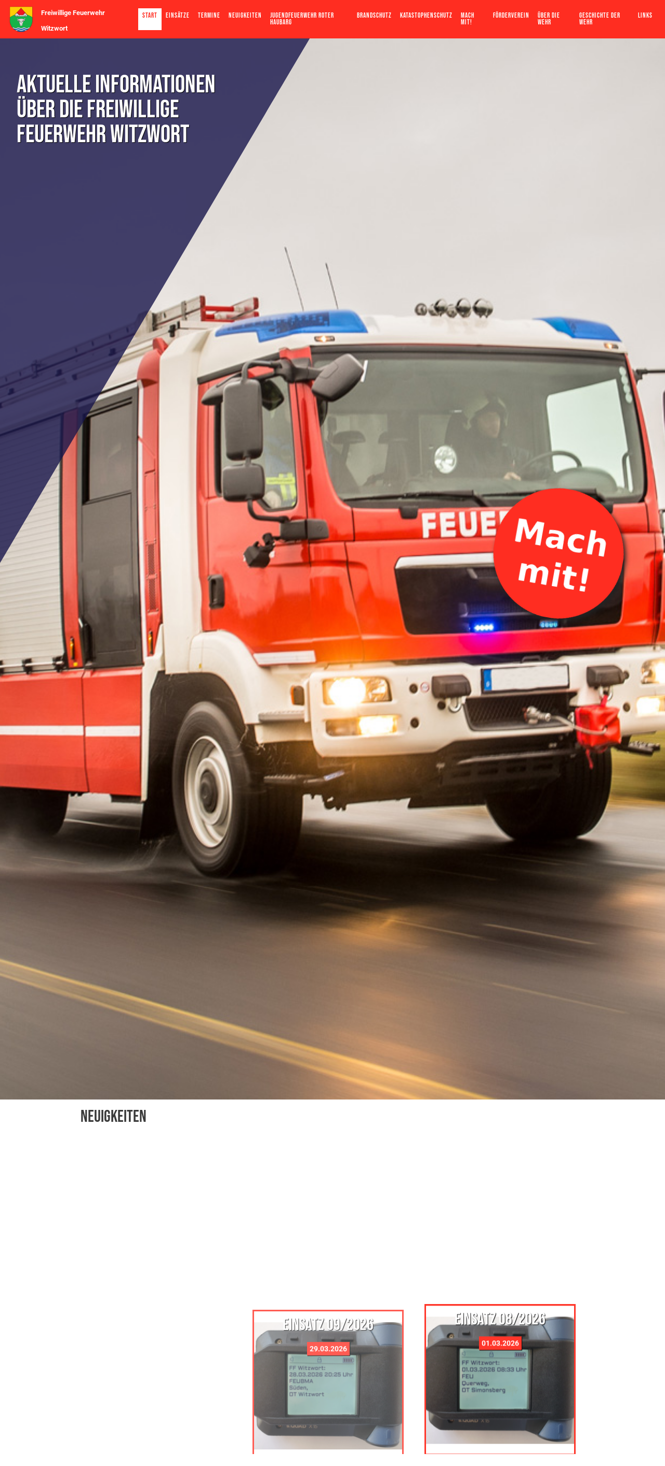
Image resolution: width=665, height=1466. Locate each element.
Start (149, 15)
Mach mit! (467, 18)
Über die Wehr (549, 18)
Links (645, 15)
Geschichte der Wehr (599, 18)
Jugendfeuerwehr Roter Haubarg (302, 18)
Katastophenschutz (426, 15)
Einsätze (178, 15)
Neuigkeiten (245, 15)
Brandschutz (374, 15)
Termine (209, 15)
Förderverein (511, 15)
